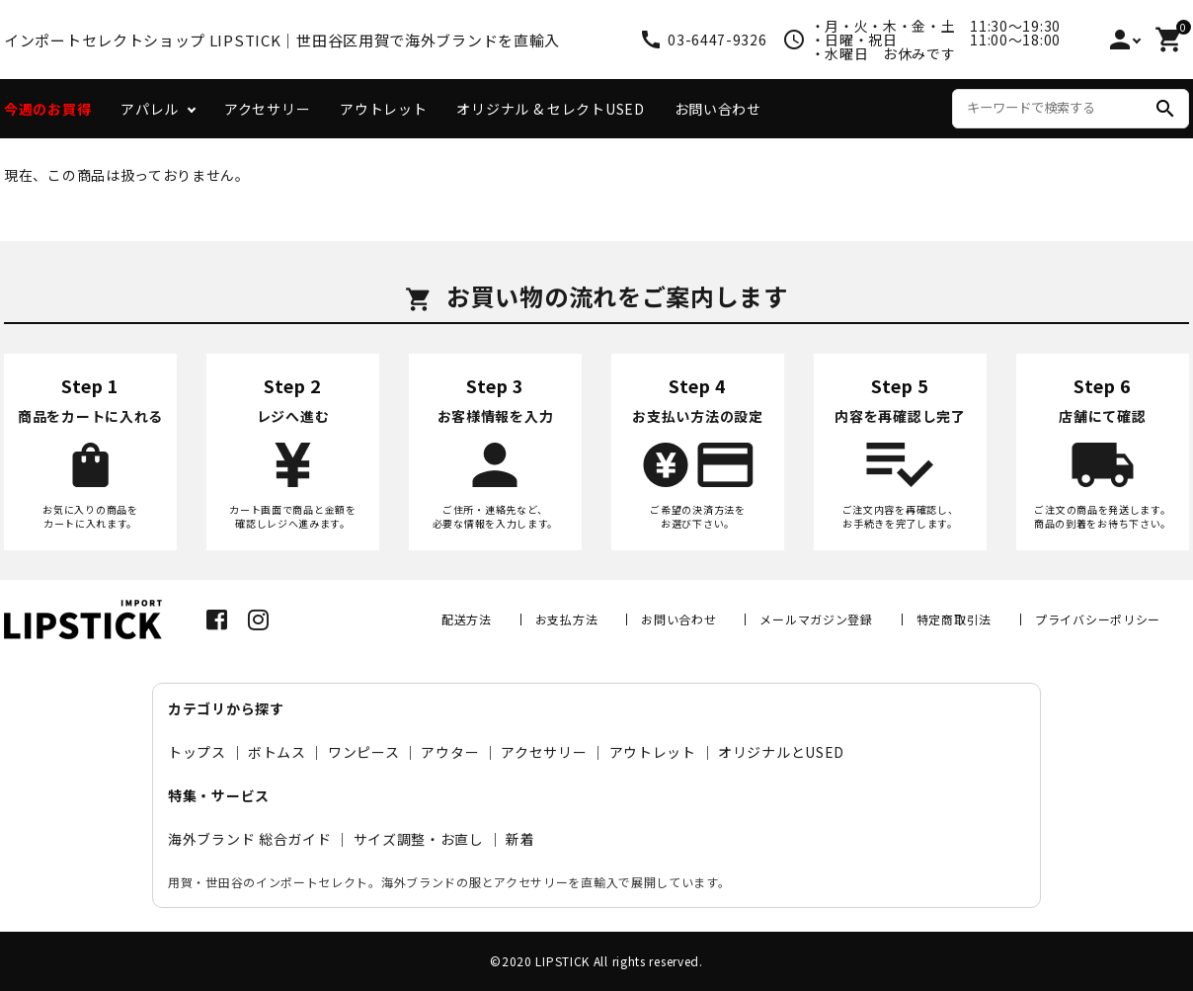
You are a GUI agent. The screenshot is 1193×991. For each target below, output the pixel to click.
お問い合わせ (718, 109)
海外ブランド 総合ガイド (249, 839)
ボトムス (277, 752)
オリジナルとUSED (781, 752)
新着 (520, 839)
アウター (450, 752)
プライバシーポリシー (1097, 619)
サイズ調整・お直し (419, 839)
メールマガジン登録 (815, 619)
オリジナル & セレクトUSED (550, 109)
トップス (197, 752)
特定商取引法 (954, 619)
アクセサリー (267, 109)
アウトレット (383, 109)
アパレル (149, 109)
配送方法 (466, 619)
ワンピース (364, 752)
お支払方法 (566, 619)
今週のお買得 (47, 109)
